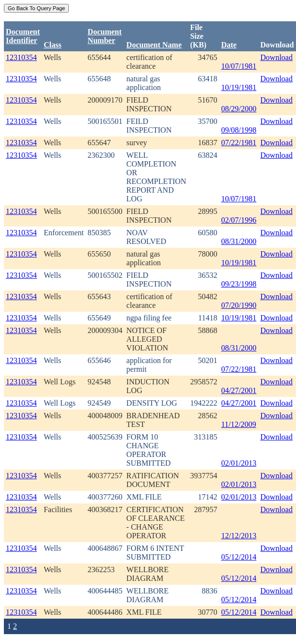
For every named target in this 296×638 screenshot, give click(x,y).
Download (276, 57)
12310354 (21, 57)
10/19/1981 (238, 87)
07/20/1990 (238, 305)
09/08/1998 (238, 130)
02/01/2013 (238, 463)
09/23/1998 (238, 284)
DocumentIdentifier (23, 36)
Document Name (154, 45)
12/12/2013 (238, 536)
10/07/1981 (238, 66)
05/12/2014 (238, 557)
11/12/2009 (238, 424)
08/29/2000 (238, 109)
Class (52, 45)
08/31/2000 (238, 241)
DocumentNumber (105, 36)
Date (228, 45)
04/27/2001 (238, 390)
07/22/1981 (238, 142)
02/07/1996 (238, 220)
